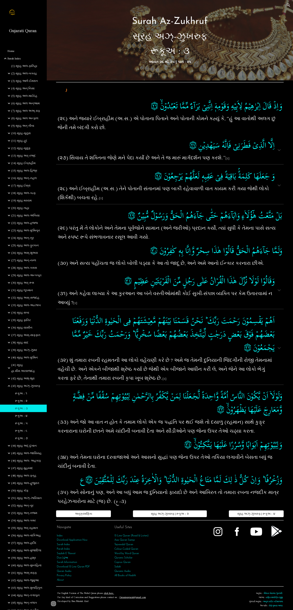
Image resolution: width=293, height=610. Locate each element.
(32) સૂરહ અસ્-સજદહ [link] (25, 298)
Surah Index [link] (14, 58)
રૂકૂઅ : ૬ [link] (21, 431)
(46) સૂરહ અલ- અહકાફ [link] (26, 461)
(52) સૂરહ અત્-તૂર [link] (22, 506)
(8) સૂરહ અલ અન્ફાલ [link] (24, 118)
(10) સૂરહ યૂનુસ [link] (21, 133)
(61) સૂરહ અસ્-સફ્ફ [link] (24, 573)
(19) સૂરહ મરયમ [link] (21, 201)
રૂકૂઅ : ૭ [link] (21, 438)
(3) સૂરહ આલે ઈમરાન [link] (24, 81)
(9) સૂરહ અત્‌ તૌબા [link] (22, 126)
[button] (288, 5)
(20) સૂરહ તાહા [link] (20, 208)
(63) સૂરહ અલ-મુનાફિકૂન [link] (26, 588)
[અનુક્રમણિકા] (83, 514)
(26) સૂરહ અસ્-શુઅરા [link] (24, 253)
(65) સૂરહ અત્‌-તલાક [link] (24, 603)
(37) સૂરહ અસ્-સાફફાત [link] (25, 335)
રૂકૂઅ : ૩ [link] (21, 408)
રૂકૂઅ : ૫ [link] (21, 423)
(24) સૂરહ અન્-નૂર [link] (22, 238)
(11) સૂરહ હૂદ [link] (19, 141)
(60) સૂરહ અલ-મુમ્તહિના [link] (26, 565)
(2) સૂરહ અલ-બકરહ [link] (24, 73)
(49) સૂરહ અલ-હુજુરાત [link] (25, 483)
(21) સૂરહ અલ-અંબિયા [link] (25, 215)
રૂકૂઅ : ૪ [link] (21, 416)
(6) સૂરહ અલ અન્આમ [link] (25, 103)
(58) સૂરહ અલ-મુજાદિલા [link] (26, 550)
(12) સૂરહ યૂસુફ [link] (20, 148)
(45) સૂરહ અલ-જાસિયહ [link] (26, 453)
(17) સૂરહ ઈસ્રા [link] (20, 186)
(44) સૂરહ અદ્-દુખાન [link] (24, 446)
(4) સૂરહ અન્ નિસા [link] (23, 88)
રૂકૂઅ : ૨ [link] (21, 401)
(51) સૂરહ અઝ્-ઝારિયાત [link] (26, 498)
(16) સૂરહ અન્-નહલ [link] (24, 178)
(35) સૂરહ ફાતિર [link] (21, 320)
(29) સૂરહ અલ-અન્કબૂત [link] (26, 275)
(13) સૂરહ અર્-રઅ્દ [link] (23, 156)
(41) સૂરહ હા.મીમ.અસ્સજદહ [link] (23, 368)
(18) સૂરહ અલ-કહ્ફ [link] (23, 193)
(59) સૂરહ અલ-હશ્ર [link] (23, 558)
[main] (170, 40)
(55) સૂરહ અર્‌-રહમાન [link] (24, 528)
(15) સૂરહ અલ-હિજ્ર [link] (24, 171)
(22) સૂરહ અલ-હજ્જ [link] (24, 223)
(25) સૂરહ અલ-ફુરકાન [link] (25, 245)
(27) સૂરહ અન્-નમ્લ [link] (23, 260)
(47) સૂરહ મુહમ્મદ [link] (22, 468)
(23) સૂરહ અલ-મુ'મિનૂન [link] (25, 230)
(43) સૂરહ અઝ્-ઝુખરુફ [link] (25, 386)
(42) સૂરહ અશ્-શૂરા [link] (23, 378)
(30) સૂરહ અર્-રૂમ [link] (22, 283)
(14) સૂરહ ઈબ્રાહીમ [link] (23, 163)
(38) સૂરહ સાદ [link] (19, 343)
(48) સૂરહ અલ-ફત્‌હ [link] (23, 476)
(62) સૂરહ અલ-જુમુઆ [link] (25, 580)
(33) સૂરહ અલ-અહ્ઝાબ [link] (26, 305)
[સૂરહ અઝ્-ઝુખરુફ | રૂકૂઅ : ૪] (256, 514)
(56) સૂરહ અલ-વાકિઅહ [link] (26, 535)
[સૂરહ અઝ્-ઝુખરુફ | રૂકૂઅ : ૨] (170, 514)
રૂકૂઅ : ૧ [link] (21, 393)
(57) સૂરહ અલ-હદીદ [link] (23, 543)
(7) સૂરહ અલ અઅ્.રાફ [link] (25, 111)
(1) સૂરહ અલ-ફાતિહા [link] (24, 66)
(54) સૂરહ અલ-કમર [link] (23, 520)
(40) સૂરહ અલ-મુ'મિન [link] (24, 358)
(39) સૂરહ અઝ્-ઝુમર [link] (24, 350)
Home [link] (10, 51)
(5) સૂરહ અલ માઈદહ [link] (24, 96)
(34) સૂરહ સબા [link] (20, 313)
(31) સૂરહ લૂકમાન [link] (22, 290)
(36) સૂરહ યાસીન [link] (21, 328)
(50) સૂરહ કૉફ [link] (19, 491)
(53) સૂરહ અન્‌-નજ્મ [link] (24, 513)
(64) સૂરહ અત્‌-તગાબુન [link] (25, 595)
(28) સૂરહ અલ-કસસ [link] (24, 268)
